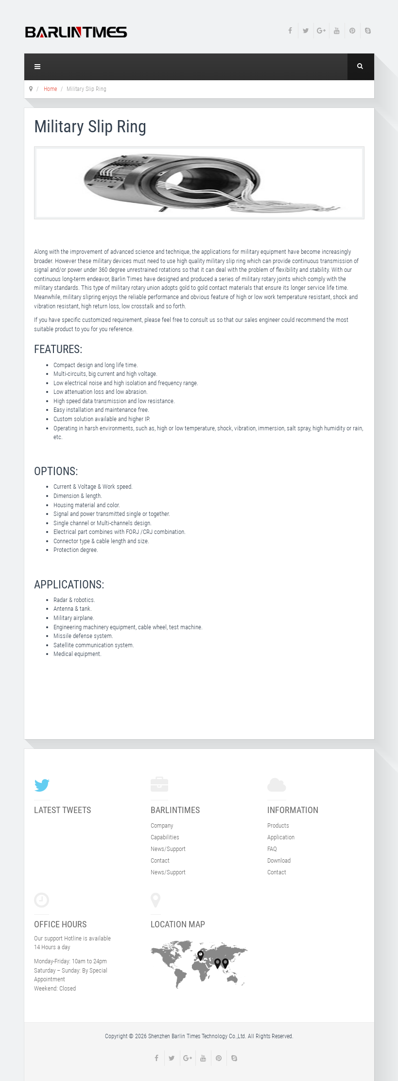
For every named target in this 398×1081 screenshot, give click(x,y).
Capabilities (165, 837)
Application (280, 837)
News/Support (168, 848)
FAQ (272, 848)
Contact (160, 860)
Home (50, 89)
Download (279, 860)
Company (162, 825)
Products (278, 825)
